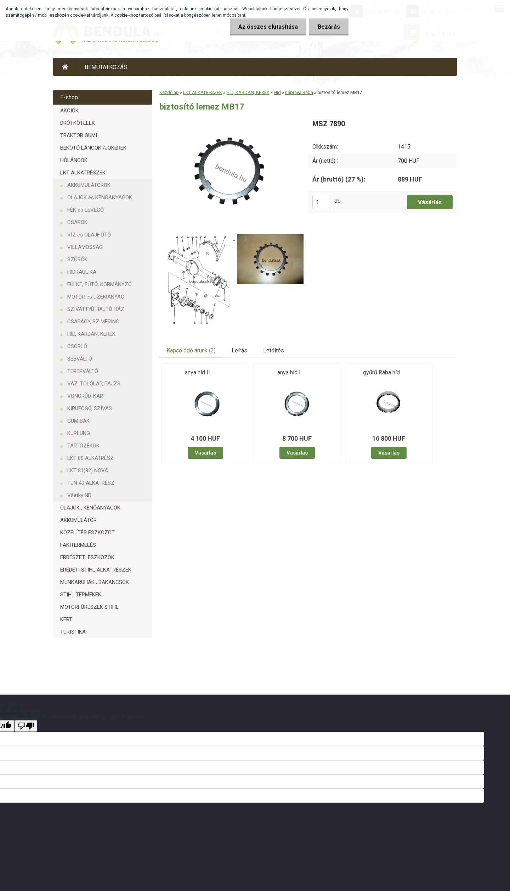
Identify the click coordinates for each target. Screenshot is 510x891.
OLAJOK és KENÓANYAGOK (99, 197)
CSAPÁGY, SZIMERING (93, 321)
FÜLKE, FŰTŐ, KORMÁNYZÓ (99, 284)
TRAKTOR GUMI (78, 135)
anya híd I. (289, 372)
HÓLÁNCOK (73, 160)
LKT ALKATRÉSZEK (83, 172)
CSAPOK (77, 222)
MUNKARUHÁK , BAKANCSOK (94, 582)
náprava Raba (299, 92)
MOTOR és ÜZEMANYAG (95, 297)
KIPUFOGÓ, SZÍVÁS (89, 408)
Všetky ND (79, 495)
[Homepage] (65, 67)
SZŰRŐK (77, 259)
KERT (66, 619)
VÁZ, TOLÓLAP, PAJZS (93, 383)
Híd (277, 92)
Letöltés (273, 350)
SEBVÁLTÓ (79, 359)
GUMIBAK (78, 421)
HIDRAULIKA (81, 272)
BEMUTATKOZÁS (106, 67)
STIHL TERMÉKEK (80, 594)
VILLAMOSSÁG (85, 247)
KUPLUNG (78, 433)
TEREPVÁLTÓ (82, 371)
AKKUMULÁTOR (78, 520)
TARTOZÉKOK (83, 445)
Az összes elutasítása (267, 26)
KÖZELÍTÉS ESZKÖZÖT (87, 532)
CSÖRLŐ (77, 346)
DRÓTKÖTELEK (77, 123)
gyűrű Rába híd (381, 372)
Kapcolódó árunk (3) (191, 350)
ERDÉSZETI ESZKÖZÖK (87, 557)
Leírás (239, 350)
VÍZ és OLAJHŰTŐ (89, 235)
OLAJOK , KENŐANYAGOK (90, 508)
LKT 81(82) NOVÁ (87, 470)
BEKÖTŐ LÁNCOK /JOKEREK (93, 148)
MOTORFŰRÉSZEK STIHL (89, 607)
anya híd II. (198, 372)
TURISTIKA (73, 632)
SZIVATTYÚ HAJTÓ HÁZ (95, 309)
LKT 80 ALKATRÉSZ (90, 458)
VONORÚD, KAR (85, 396)
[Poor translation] (26, 726)
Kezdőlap (169, 92)
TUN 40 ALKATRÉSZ (90, 483)
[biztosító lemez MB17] (227, 121)
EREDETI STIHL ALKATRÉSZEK (95, 570)
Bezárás (328, 26)
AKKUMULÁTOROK (88, 185)
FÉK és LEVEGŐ (85, 210)
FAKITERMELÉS (78, 545)
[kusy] (321, 202)
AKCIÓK (69, 110)
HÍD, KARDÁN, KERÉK (91, 334)
